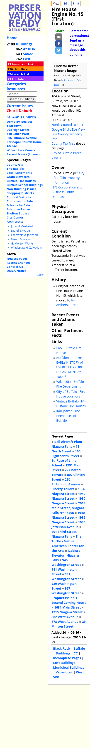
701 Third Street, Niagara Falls (64, 534)
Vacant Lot (64, 672)
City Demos (15, 217)
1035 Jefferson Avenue (68, 524)
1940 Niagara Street (68, 515)
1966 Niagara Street (68, 491)
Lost (27, 58)
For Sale (18, 79)
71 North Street (65, 448)
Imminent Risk (23, 64)
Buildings (24, 44)
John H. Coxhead (22, 226)
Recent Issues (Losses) (23, 154)
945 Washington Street (66, 562)
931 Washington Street (66, 576)
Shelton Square (18, 213)
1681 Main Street (67, 607)
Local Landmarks (19, 173)
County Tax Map (63, 143)
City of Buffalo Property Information (67, 178)
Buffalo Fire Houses (21, 181)
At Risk (29, 49)
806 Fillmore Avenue (22, 138)
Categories (16, 83)
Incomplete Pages (67, 658)
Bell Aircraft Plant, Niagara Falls (67, 444)
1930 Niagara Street (68, 500)
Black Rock (61, 648)
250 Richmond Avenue (65, 481)
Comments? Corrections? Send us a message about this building (79, 43)
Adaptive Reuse (18, 209)
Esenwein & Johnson (24, 235)
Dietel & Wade (20, 231)
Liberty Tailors (62, 489)
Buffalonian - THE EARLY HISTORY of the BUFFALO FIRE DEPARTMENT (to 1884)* (69, 367)
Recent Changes (19, 263)
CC (76, 653)
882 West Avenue (64, 617)
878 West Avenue (64, 621)
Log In (40, 274)
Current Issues (20, 105)
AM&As (12, 146)
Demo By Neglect (19, 122)
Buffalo (79, 648)
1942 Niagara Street (68, 496)
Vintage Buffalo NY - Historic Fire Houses (71, 403)
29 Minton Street (68, 623)
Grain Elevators (18, 177)
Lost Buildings (64, 663)
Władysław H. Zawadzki (26, 247)
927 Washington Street (66, 590)
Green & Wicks (20, 239)
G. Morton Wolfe (22, 243)
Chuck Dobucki (20, 110)
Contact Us (15, 267)
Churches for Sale (20, 201)
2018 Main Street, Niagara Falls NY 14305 (68, 508)
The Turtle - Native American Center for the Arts (67, 543)
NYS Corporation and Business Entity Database (67, 192)
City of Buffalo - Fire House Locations (70, 393)
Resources (16, 88)
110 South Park (18, 134)
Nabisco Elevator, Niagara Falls (65, 555)
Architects (14, 221)
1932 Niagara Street (68, 519)
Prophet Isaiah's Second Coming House (68, 600)
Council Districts (19, 197)
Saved (28, 54)
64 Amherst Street (67, 302)
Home (12, 37)
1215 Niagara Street (67, 612)
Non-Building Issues (21, 189)
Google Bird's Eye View (68, 129)
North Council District (67, 124)
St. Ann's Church (21, 117)
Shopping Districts (20, 193)
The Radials (15, 169)
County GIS (15, 164)
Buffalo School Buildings (25, 185)
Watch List (21, 74)
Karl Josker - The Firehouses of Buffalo (68, 416)
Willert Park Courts (21, 150)
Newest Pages (17, 258)
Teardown (14, 126)
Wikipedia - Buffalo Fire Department (70, 383)
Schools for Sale (18, 205)
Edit (66, 3)
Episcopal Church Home (24, 142)
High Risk (20, 69)
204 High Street (18, 130)
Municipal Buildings (68, 667)
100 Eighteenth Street (65, 453)
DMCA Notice (16, 271)
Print (76, 3)
